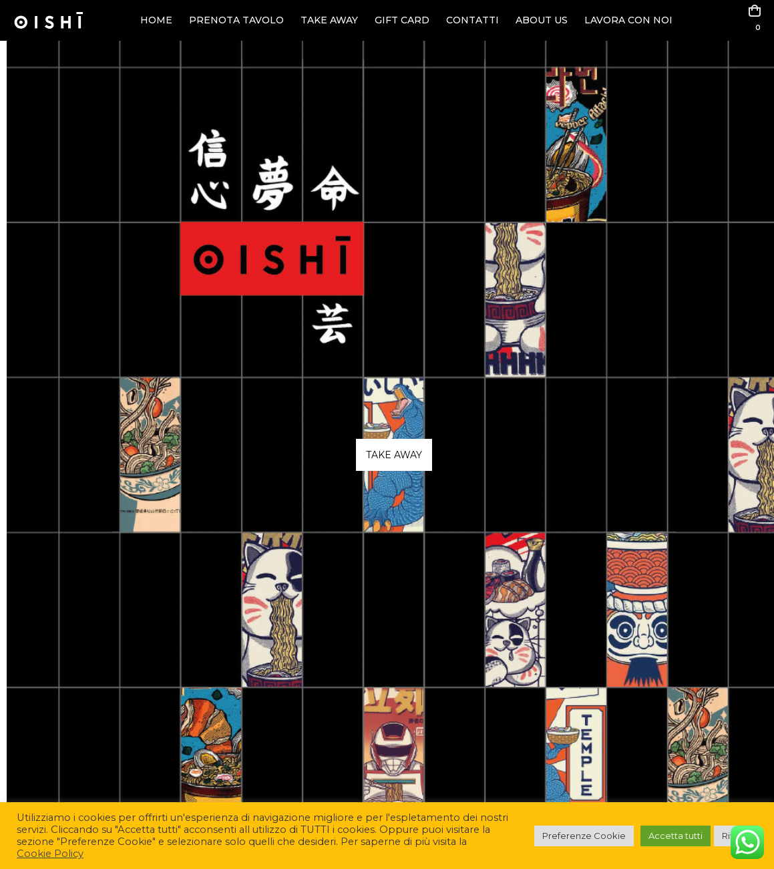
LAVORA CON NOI (628, 20)
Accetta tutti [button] (675, 835)
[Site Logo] (48, 20)
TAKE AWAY (329, 20)
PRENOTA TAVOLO (236, 20)
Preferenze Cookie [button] (584, 835)
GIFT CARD (402, 20)
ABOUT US (542, 20)
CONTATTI (472, 20)
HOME (156, 20)
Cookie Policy (50, 854)
